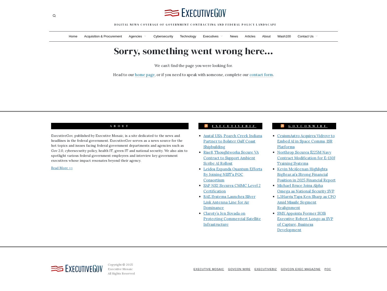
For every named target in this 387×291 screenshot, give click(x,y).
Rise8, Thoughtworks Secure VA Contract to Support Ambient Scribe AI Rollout (231, 158)
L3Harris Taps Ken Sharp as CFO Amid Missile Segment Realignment (306, 202)
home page (145, 74)
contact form (261, 74)
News (234, 36)
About (266, 36)
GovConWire (308, 126)
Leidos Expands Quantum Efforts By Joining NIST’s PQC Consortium (232, 174)
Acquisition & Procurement (103, 36)
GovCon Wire (238, 269)
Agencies (135, 36)
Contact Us (306, 36)
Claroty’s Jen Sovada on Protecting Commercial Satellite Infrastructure (232, 219)
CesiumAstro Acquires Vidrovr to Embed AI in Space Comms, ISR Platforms (306, 141)
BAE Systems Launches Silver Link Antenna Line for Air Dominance (229, 202)
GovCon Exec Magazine (300, 269)
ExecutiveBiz (234, 126)
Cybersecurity (163, 36)
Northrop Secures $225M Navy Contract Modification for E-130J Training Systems (306, 158)
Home (72, 36)
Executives (210, 36)
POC (328, 269)
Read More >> (62, 168)
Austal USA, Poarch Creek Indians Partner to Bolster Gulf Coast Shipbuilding (232, 141)
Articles (250, 36)
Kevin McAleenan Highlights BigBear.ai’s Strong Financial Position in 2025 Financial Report (306, 174)
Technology (188, 36)
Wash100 (284, 36)
